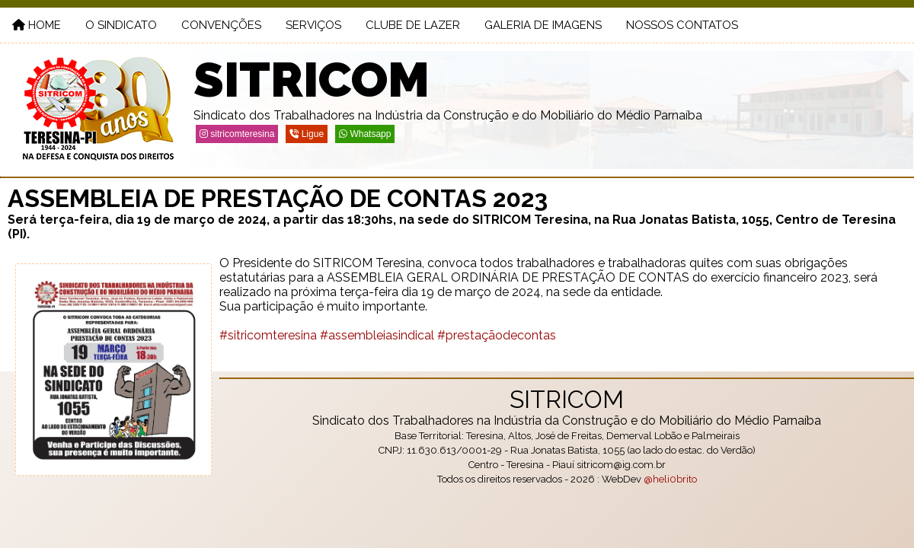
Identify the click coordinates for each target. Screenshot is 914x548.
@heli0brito (670, 479)
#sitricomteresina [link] (268, 335)
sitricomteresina (237, 134)
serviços (313, 25)
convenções (221, 25)
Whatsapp (365, 134)
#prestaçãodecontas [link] (496, 335)
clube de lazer (413, 25)
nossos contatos (682, 25)
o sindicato (121, 25)
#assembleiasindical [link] (377, 335)
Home (36, 25)
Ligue (306, 134)
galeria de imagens (543, 25)
